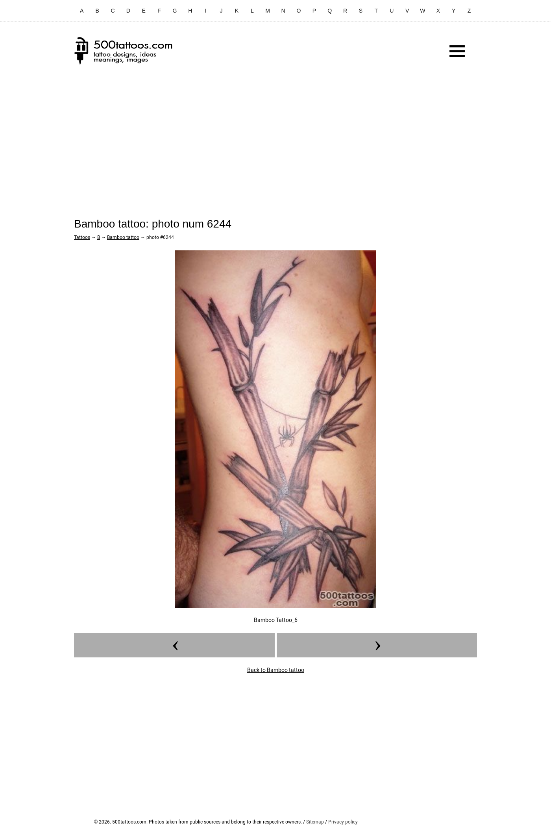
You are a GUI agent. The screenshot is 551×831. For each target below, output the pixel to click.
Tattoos (82, 237)
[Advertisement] (275, 142)
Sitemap (315, 822)
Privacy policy (343, 822)
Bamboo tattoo (123, 237)
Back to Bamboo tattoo (275, 670)
